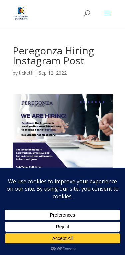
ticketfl (26, 73)
